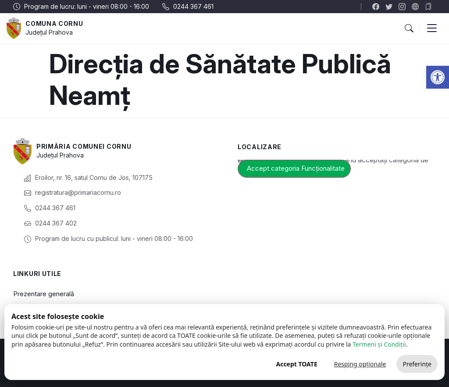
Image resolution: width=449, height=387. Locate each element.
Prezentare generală (43, 294)
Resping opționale (360, 364)
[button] (437, 77)
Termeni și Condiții (379, 344)
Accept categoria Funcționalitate (296, 168)
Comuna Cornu (54, 23)
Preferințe (417, 364)
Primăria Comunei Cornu (83, 146)
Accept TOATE (296, 364)
